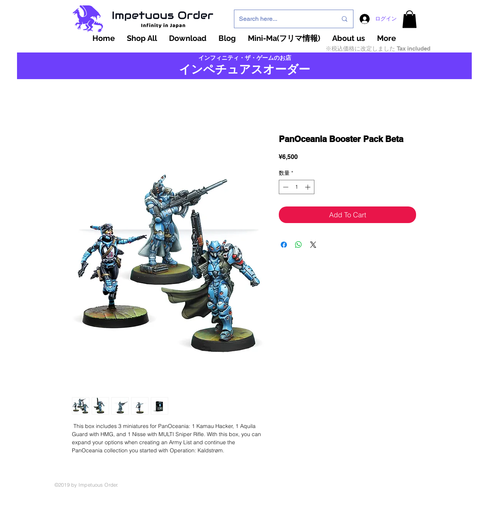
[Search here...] (282, 19)
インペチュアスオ (227, 69)
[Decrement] (285, 187)
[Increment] (308, 187)
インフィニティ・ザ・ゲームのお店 (244, 57)
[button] (409, 19)
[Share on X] (313, 244)
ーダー (292, 69)
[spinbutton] (297, 187)
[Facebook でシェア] (283, 244)
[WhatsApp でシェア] (298, 244)
